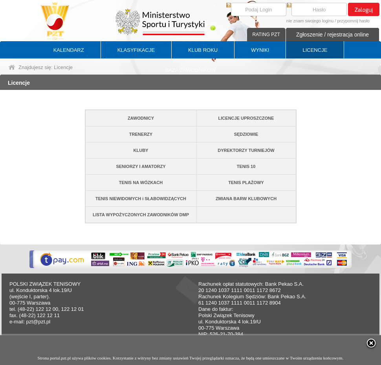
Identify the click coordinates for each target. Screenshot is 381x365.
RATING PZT (266, 34)
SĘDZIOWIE (246, 134)
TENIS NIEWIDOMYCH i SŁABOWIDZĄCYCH (140, 198)
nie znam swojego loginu (309, 20)
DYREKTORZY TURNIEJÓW (246, 150)
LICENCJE (314, 50)
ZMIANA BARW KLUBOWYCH (246, 198)
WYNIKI (260, 50)
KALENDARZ (68, 50)
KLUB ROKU (203, 50)
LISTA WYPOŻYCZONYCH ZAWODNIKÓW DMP (141, 214)
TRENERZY (140, 134)
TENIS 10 (246, 166)
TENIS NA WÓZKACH (141, 182)
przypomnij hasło (353, 20)
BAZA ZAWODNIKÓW (190, 70)
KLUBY (141, 150)
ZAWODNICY (141, 118)
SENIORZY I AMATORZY (140, 166)
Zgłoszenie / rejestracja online (332, 34)
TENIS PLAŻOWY (246, 182)
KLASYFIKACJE (136, 50)
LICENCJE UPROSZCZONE (246, 118)
